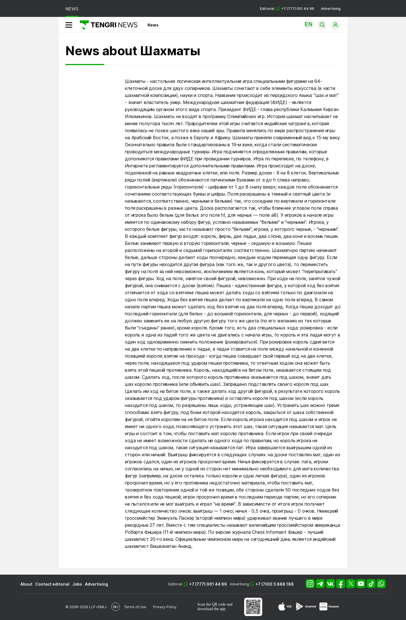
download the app (211, 609)
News (152, 25)
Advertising (331, 8)
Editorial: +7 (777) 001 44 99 (287, 8)
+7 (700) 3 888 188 (274, 584)
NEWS (71, 9)
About (26, 584)
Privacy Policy (164, 607)
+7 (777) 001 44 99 (208, 584)
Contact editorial (52, 584)
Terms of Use (135, 607)
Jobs (77, 584)
